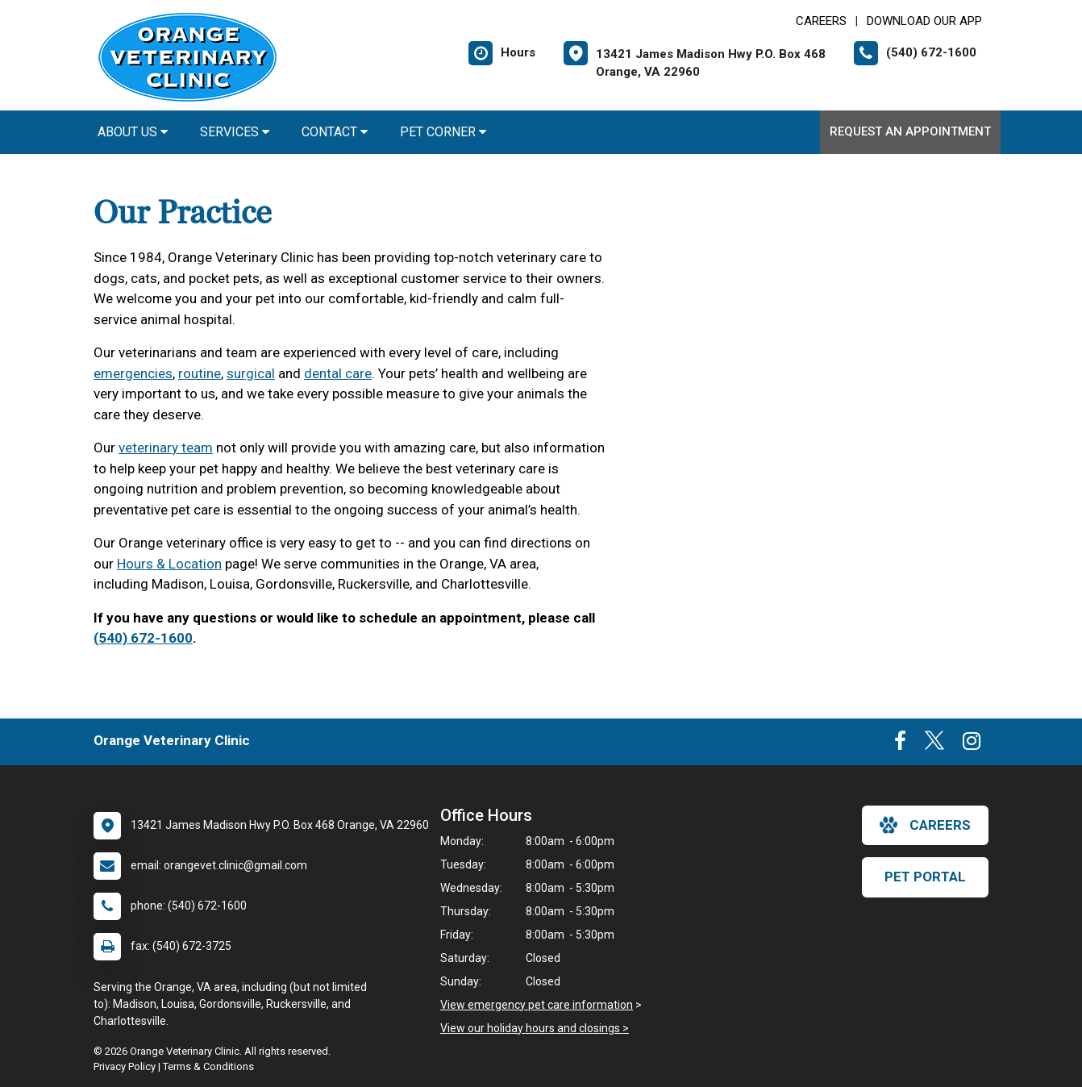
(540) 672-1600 (143, 638)
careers (925, 825)
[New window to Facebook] (900, 744)
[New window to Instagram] (971, 744)
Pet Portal (925, 876)
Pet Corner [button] (443, 132)
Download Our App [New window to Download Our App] (924, 21)
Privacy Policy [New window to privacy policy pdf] (125, 1066)
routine (199, 373)
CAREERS (821, 21)
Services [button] (234, 132)
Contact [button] (335, 132)
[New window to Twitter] (934, 744)
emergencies (133, 373)
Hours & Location (169, 564)
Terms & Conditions (208, 1066)
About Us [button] (133, 132)
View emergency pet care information (536, 1004)
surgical (251, 373)
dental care (338, 373)
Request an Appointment (910, 131)
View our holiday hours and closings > (534, 1028)
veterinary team (166, 447)
